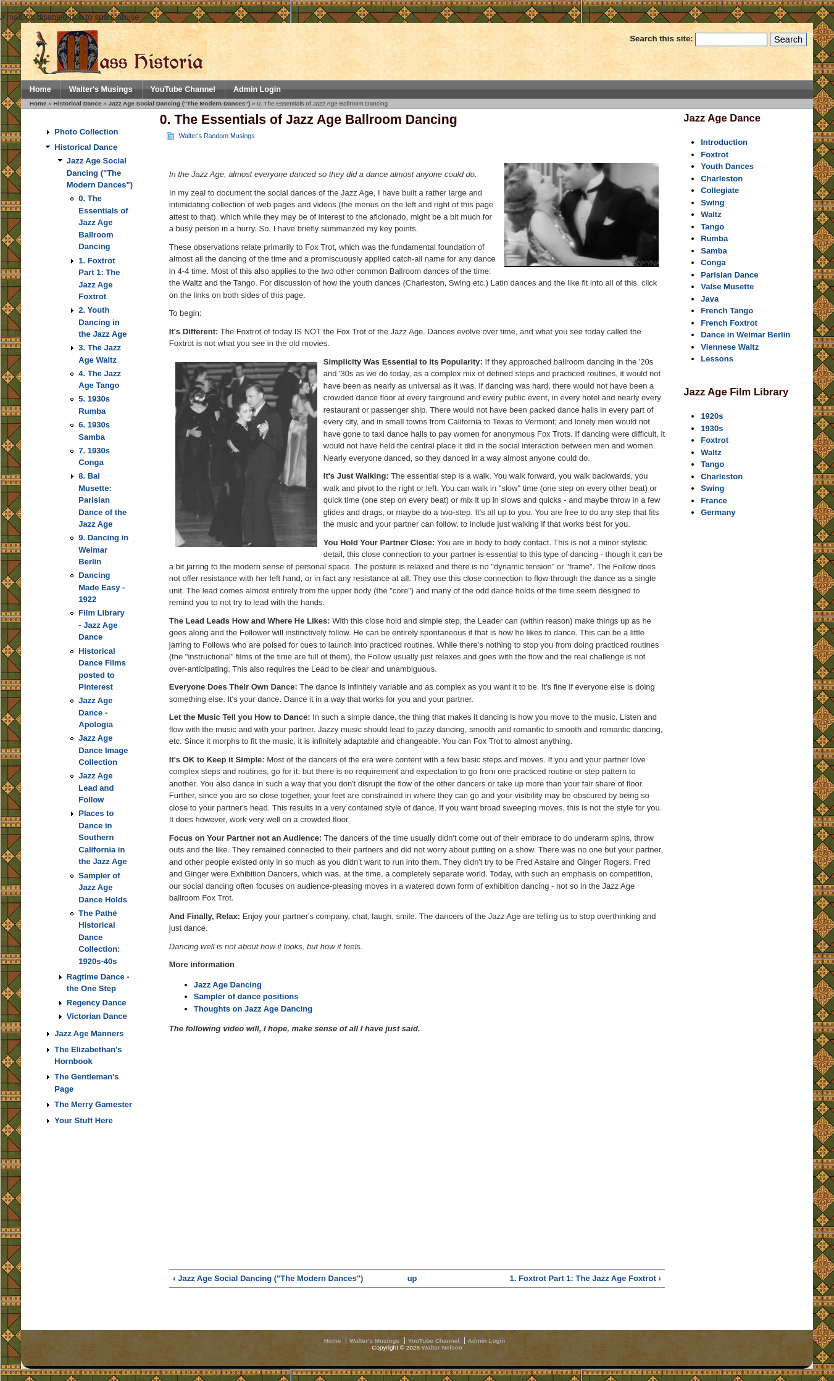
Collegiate (720, 190)
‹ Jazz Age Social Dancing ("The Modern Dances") (268, 1278)
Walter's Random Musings (216, 135)
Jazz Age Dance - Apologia (95, 712)
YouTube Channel (183, 89)
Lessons (717, 358)
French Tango (727, 310)
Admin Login (257, 89)
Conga (713, 262)
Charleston (722, 178)
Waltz (711, 214)
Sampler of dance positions (246, 996)
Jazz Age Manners (88, 1033)
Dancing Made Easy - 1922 (101, 587)
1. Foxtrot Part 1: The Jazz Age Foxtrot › (585, 1278)
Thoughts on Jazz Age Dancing (253, 1008)
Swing (712, 202)
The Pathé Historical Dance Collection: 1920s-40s (99, 937)
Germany (718, 512)
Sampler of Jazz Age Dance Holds (102, 887)
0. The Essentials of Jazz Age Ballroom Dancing (103, 222)
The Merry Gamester (93, 1104)
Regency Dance (97, 1002)
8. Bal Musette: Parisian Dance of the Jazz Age (102, 500)
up (412, 1278)
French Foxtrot (729, 323)
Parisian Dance (729, 274)
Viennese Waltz (730, 347)
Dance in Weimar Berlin (745, 334)
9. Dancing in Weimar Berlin (103, 549)
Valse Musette (727, 286)
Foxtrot (714, 154)
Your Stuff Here (83, 1120)
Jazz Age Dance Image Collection (103, 750)
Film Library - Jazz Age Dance (101, 624)
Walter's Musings (101, 89)
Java (710, 298)
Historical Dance (78, 103)
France (714, 500)
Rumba (714, 238)
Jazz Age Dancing (228, 984)
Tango (712, 226)
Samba (714, 250)
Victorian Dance (97, 1016)
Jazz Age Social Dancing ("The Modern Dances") (180, 103)
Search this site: (662, 38)
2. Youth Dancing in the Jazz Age (102, 322)
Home (40, 89)
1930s (712, 428)
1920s (712, 416)
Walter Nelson (442, 1347)
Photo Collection (86, 131)
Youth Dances (727, 166)
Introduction (724, 142)
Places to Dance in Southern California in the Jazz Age (102, 837)
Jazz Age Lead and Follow (96, 787)
